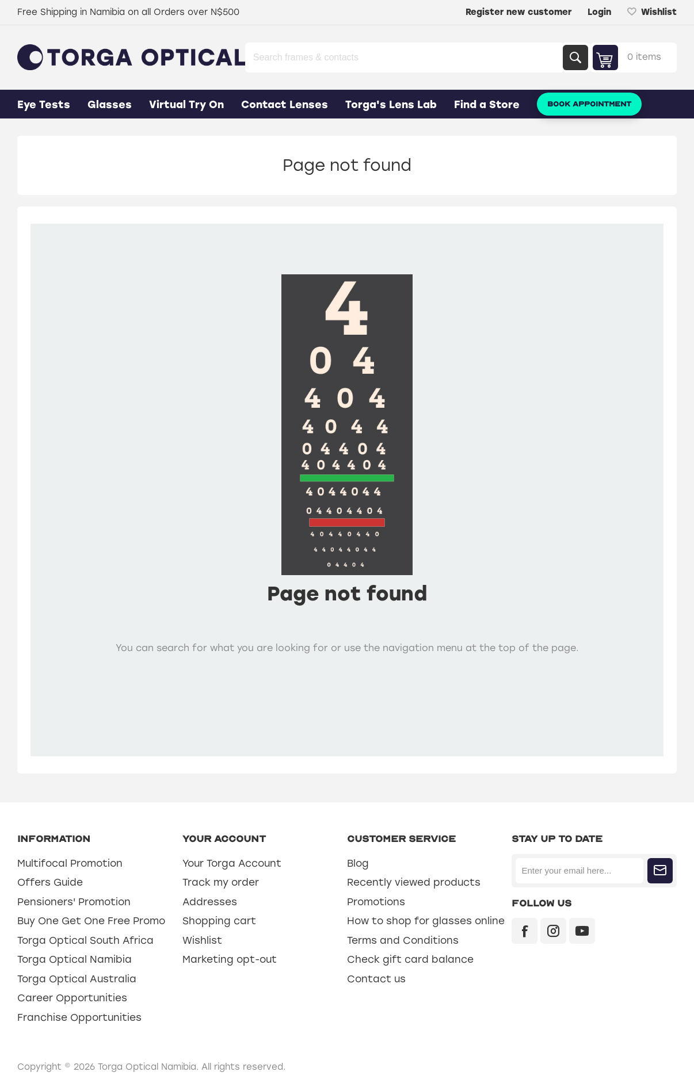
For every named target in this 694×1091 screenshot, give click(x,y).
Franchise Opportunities (79, 1017)
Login (599, 12)
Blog (358, 863)
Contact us (376, 979)
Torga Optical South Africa (85, 940)
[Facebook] (524, 931)
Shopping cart (219, 921)
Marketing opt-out (229, 959)
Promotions (376, 902)
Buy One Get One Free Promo (91, 921)
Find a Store (487, 104)
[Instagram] (553, 931)
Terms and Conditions (403, 940)
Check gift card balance (410, 959)
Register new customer (518, 12)
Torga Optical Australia (76, 979)
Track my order (220, 882)
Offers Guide (50, 882)
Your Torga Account (231, 863)
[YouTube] (582, 931)
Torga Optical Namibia (74, 959)
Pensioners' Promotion (74, 902)
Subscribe (660, 870)
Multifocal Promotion (70, 863)
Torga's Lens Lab (391, 104)
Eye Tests (43, 104)
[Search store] (405, 57)
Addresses (209, 902)
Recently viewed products (414, 882)
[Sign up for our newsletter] (579, 870)
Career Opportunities (72, 998)
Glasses (109, 104)
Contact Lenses (284, 104)
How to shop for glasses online (426, 921)
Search (575, 57)
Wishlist (202, 940)
